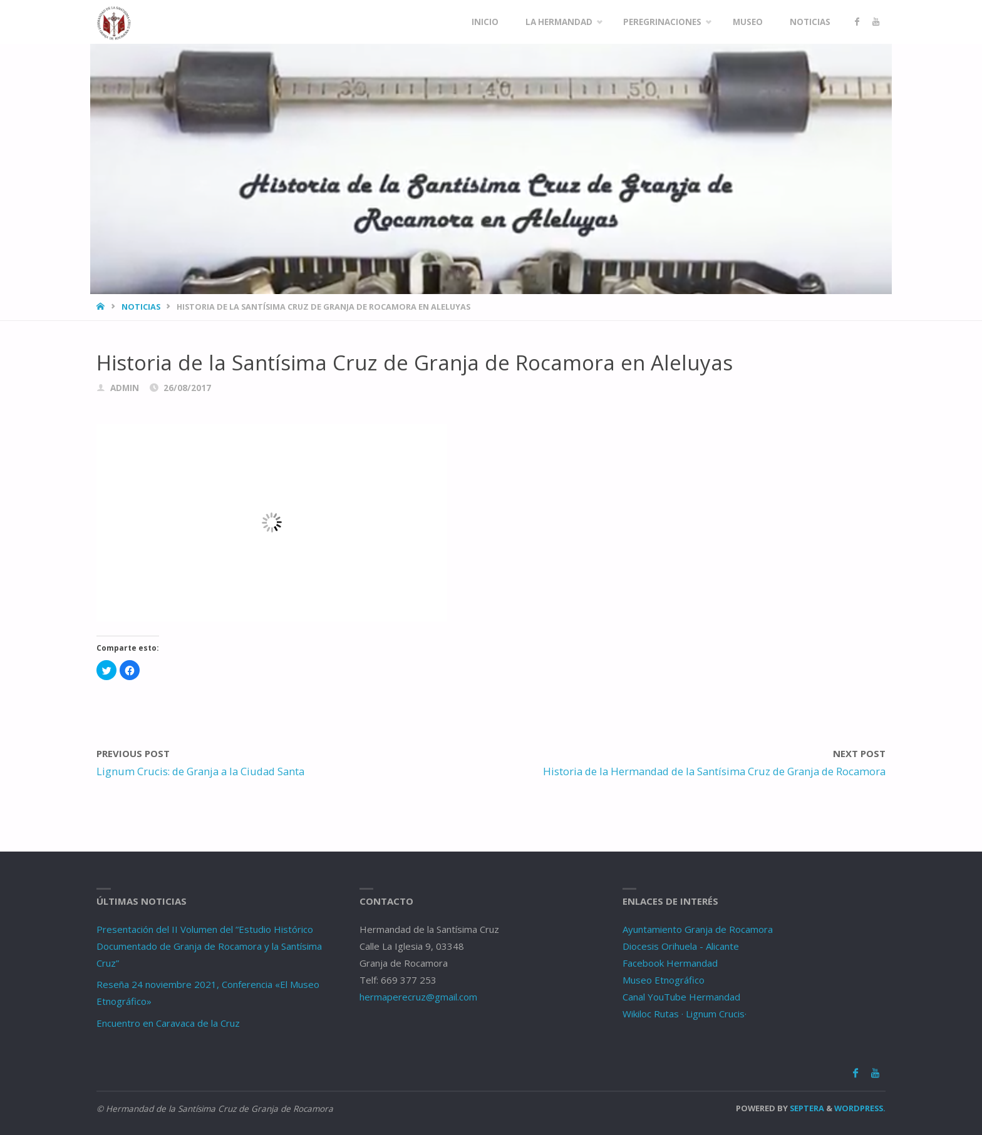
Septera (806, 1108)
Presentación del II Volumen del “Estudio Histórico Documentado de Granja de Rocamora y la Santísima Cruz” (209, 946)
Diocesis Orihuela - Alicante (681, 946)
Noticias (140, 306)
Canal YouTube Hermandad (681, 996)
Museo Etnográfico (664, 980)
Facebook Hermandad (670, 963)
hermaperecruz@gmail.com (418, 996)
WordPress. (860, 1108)
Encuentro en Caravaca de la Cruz (168, 1023)
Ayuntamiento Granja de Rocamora (698, 929)
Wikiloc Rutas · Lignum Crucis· (685, 1013)
